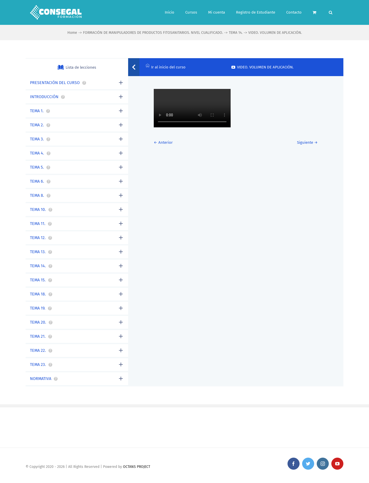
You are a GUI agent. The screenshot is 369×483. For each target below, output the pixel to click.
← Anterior (163, 142)
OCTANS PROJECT (136, 467)
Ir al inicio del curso (166, 66)
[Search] (330, 12)
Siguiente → (307, 142)
